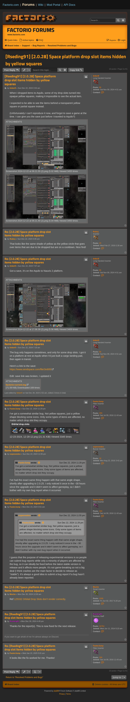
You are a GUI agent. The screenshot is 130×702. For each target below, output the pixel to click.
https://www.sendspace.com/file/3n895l (30, 369)
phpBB (56, 691)
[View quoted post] (39, 462)
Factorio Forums (31, 30)
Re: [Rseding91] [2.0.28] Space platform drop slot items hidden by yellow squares (30, 615)
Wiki (40, 4)
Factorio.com (11, 4)
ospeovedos (98, 447)
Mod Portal (53, 4)
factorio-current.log (16, 385)
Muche (96, 587)
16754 (101, 626)
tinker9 (96, 76)
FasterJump (98, 401)
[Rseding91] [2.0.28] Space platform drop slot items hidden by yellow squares (65, 60)
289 (100, 413)
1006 (101, 598)
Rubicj (96, 232)
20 (100, 243)
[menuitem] (26, 40)
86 (100, 87)
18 (100, 458)
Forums (28, 4)
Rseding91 (97, 614)
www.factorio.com (16, 34)
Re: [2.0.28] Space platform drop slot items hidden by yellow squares (28, 233)
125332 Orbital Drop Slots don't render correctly (39, 599)
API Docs (69, 4)
